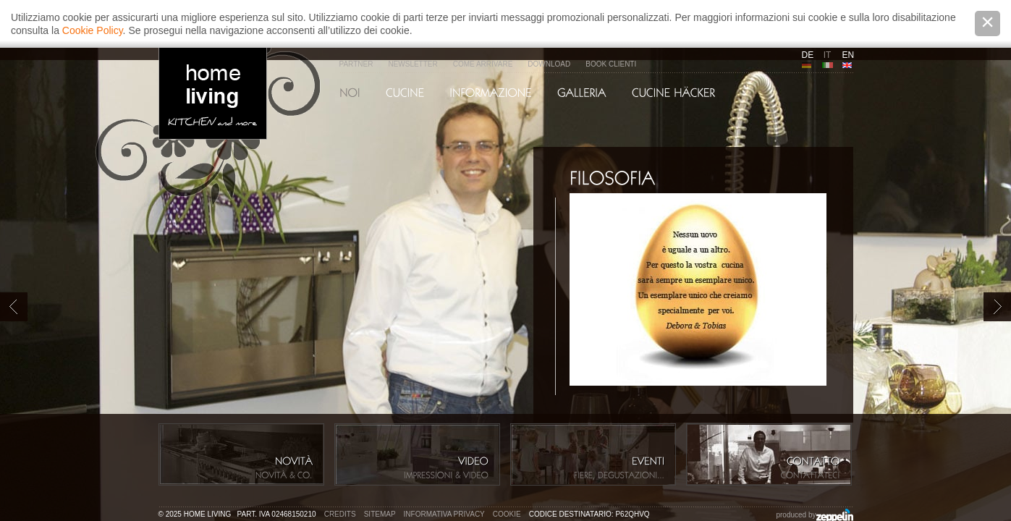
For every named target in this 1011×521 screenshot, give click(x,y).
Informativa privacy (444, 514)
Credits (340, 514)
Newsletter (412, 64)
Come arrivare (483, 64)
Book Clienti (610, 64)
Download (549, 64)
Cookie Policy (92, 30)
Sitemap (380, 514)
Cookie (507, 514)
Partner (356, 64)
